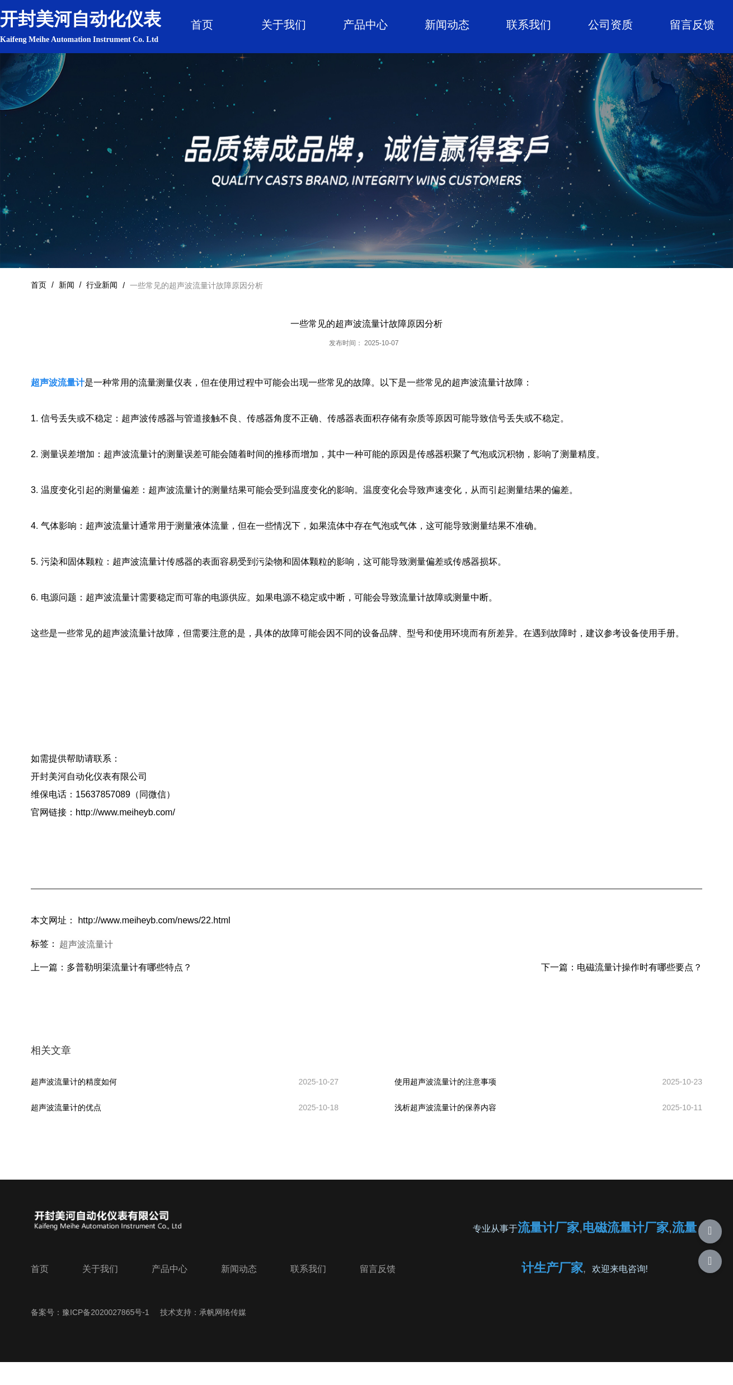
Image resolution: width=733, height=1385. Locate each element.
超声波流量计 (86, 956)
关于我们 (283, 24)
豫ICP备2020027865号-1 (105, 1330)
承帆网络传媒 (222, 1330)
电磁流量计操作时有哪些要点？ (639, 979)
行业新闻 (102, 296)
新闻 (66, 296)
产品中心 (365, 24)
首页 (202, 24)
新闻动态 (447, 24)
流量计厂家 (548, 1248)
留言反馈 (692, 24)
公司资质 (610, 24)
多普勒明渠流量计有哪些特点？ (129, 979)
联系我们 (528, 24)
